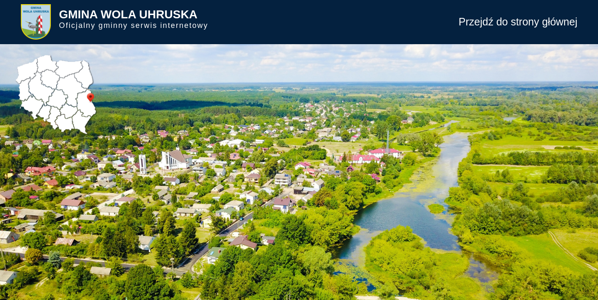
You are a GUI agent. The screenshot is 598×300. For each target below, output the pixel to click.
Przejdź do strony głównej (518, 22)
